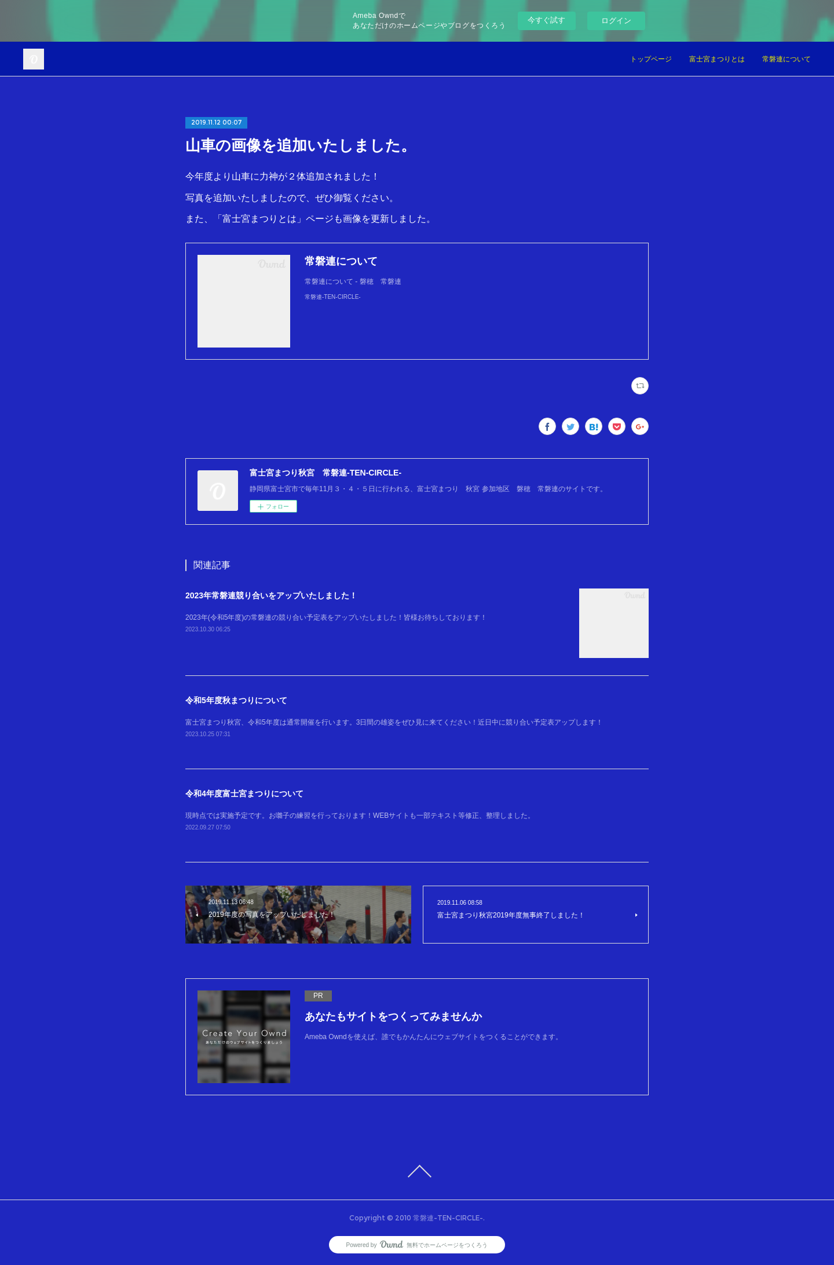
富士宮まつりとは (717, 58)
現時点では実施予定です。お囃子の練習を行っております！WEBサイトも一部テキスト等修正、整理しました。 (360, 815)
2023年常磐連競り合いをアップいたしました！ (271, 595)
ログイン (616, 20)
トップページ (651, 58)
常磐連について (786, 58)
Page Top (417, 1171)
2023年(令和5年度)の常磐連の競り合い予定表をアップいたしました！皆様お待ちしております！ (336, 617)
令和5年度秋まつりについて (236, 700)
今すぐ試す (546, 20)
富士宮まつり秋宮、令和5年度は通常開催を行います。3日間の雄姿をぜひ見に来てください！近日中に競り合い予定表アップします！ (394, 722)
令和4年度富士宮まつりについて (244, 793)
